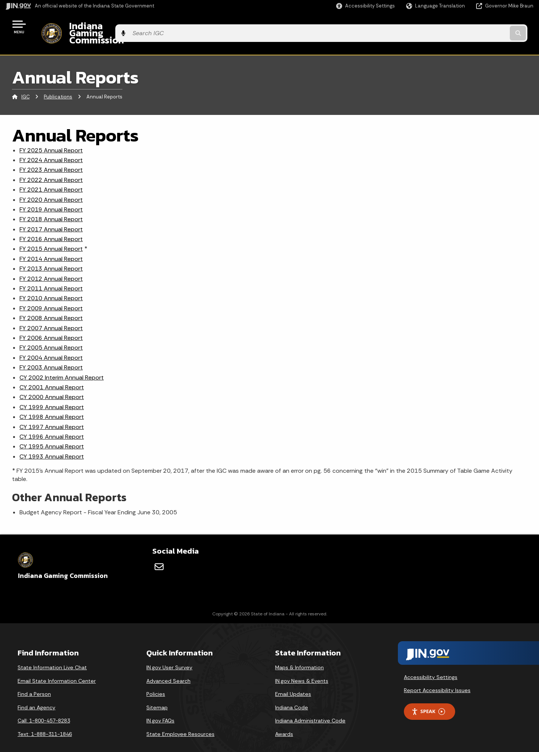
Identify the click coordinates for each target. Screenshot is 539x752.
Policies (155, 681)
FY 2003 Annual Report (51, 355)
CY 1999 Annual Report (51, 394)
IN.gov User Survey (169, 654)
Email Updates (293, 681)
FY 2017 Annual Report (51, 216)
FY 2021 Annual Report (51, 177)
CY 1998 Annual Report (51, 404)
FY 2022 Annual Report (51, 167)
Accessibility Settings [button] (430, 664)
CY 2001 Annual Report (51, 374)
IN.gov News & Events (301, 667)
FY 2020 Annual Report (51, 187)
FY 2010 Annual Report (51, 285)
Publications (58, 84)
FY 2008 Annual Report (51, 305)
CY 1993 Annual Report (51, 443)
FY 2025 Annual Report (51, 137)
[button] (365, 5)
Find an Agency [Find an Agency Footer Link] (36, 694)
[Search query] (472, 26)
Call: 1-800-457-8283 (44, 707)
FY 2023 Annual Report (51, 157)
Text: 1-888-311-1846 (45, 721)
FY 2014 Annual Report (51, 246)
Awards (284, 721)
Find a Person (34, 681)
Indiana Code (291, 694)
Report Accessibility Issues (437, 677)
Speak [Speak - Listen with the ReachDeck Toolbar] (428, 698)
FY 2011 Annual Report (51, 275)
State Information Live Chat (52, 654)
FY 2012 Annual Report (51, 266)
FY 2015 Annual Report (51, 236)
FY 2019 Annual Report (51, 196)
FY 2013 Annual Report (51, 256)
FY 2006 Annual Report (51, 325)
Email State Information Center (57, 667)
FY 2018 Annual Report (51, 206)
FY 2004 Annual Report (51, 344)
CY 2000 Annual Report (51, 384)
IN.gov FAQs (160, 707)
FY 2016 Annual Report (51, 226)
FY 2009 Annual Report (51, 295)
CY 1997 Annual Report (51, 414)
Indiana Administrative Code (310, 707)
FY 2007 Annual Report (51, 315)
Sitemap (157, 694)
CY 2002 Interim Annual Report (61, 364)
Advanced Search (168, 667)
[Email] (159, 553)
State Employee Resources (180, 721)
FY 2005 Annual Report (51, 335)
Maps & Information (299, 654)
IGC (25, 84)
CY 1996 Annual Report (51, 423)
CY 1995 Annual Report (51, 434)
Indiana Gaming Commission (124, 26)
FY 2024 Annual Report (51, 147)
